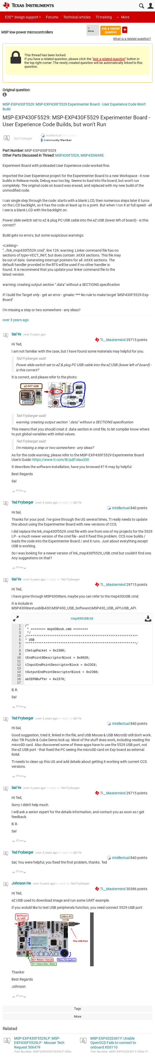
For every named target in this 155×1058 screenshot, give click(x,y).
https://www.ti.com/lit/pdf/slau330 (60, 460)
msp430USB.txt (82, 618)
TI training (104, 17)
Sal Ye (17, 334)
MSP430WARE (92, 155)
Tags (77, 1008)
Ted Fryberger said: (31, 358)
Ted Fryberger (22, 138)
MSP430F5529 (67, 155)
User (150, 6)
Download (148, 618)
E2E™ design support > (23, 17)
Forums (52, 17)
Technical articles (77, 17)
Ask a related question (111, 30)
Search (141, 6)
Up (14, 492)
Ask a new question (124, 30)
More (125, 17)
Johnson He (22, 883)
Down (25, 492)
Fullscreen (16, 618)
